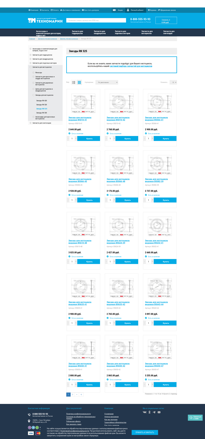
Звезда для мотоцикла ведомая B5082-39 (156, 180)
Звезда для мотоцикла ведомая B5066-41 (156, 118)
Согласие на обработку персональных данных (80, 417)
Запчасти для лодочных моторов (122, 32)
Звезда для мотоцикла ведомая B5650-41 (80, 364)
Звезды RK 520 (41, 104)
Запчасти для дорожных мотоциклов (44, 84)
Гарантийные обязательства (115, 422)
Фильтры (38, 72)
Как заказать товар (73, 424)
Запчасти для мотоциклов (147, 32)
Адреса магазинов (111, 417)
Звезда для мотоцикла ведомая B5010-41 (80, 118)
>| (81, 394)
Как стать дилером (111, 425)
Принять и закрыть (145, 432)
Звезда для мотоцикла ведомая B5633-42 (118, 303)
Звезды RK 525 (41, 109)
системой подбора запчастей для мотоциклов (131, 66)
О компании (108, 414)
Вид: (67, 82)
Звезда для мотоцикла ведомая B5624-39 (118, 241)
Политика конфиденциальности (78, 414)
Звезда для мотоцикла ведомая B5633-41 (80, 303)
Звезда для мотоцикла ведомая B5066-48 (118, 180)
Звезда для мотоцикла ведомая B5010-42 (118, 118)
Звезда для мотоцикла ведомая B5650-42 (118, 364)
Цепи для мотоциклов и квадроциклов (44, 90)
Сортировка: (89, 82)
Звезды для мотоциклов (44, 95)
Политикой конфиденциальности (74, 431)
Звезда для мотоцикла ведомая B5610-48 (80, 241)
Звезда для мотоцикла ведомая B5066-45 (80, 180)
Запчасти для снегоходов (168, 32)
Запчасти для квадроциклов (100, 32)
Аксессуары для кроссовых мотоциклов (45, 118)
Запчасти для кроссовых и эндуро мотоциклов (45, 77)
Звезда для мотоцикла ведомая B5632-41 (156, 241)
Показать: (164, 82)
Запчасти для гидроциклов (77, 32)
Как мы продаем (110, 419)
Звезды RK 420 (41, 100)
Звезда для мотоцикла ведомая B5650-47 (156, 364)
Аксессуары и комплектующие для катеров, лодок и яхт (48, 33)
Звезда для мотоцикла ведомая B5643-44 (156, 303)
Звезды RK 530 (41, 113)
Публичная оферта (73, 421)
